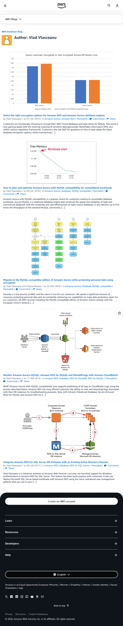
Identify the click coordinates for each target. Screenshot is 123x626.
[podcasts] (37, 597)
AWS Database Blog (12, 31)
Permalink (82, 118)
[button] (61, 19)
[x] (6, 597)
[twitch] (27, 597)
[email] (42, 597)
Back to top (61, 605)
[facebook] (11, 597)
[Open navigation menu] (5, 5)
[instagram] (22, 597)
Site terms (20, 614)
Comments (96, 118)
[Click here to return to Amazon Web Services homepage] (61, 5)
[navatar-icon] (117, 6)
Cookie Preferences (38, 614)
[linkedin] (16, 597)
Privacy (8, 614)
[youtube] (32, 597)
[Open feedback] (119, 313)
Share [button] (111, 118)
